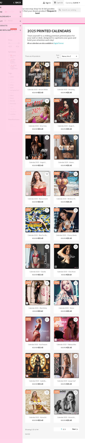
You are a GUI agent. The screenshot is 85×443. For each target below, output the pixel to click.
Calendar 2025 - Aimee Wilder (38, 90)
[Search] (69, 10)
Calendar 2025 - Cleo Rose (66, 272)
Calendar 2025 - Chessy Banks (66, 235)
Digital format (59, 43)
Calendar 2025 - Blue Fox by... (38, 235)
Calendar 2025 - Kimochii (37, 417)
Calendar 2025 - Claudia (38, 272)
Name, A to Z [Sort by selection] (70, 56)
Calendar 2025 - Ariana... (66, 162)
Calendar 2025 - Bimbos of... (66, 199)
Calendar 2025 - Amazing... (66, 90)
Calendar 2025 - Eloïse (66, 308)
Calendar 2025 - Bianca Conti (38, 199)
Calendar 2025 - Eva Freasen (37, 344)
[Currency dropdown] (77, 3)
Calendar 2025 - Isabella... (37, 381)
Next (75, 429)
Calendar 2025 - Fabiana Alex (66, 344)
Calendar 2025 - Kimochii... (66, 417)
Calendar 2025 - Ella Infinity (38, 308)
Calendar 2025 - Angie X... (66, 126)
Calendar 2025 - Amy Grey (38, 126)
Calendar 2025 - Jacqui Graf (66, 381)
